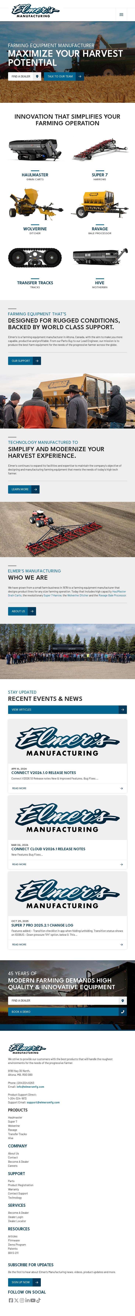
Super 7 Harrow (52, 596)
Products (18, 1111)
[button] (121, 15)
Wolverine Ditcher (77, 596)
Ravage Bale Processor (112, 596)
